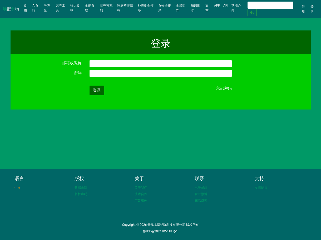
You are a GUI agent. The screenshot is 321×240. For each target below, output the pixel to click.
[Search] (270, 5)
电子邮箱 (201, 188)
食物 (27, 8)
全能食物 (90, 8)
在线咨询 (201, 200)
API (225, 5)
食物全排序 (164, 8)
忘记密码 (224, 88)
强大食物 (75, 8)
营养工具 (60, 8)
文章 (207, 8)
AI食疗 (35, 8)
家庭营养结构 (125, 8)
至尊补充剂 (106, 8)
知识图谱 (195, 8)
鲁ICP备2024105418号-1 (160, 231)
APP (217, 5)
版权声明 (81, 194)
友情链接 (261, 188)
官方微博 (201, 194)
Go (252, 12)
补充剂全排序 (146, 8)
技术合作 (141, 194)
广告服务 (141, 200)
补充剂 (47, 8)
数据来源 (81, 188)
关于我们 (141, 188)
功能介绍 (236, 8)
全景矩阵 (180, 8)
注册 (303, 9)
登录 (312, 9)
